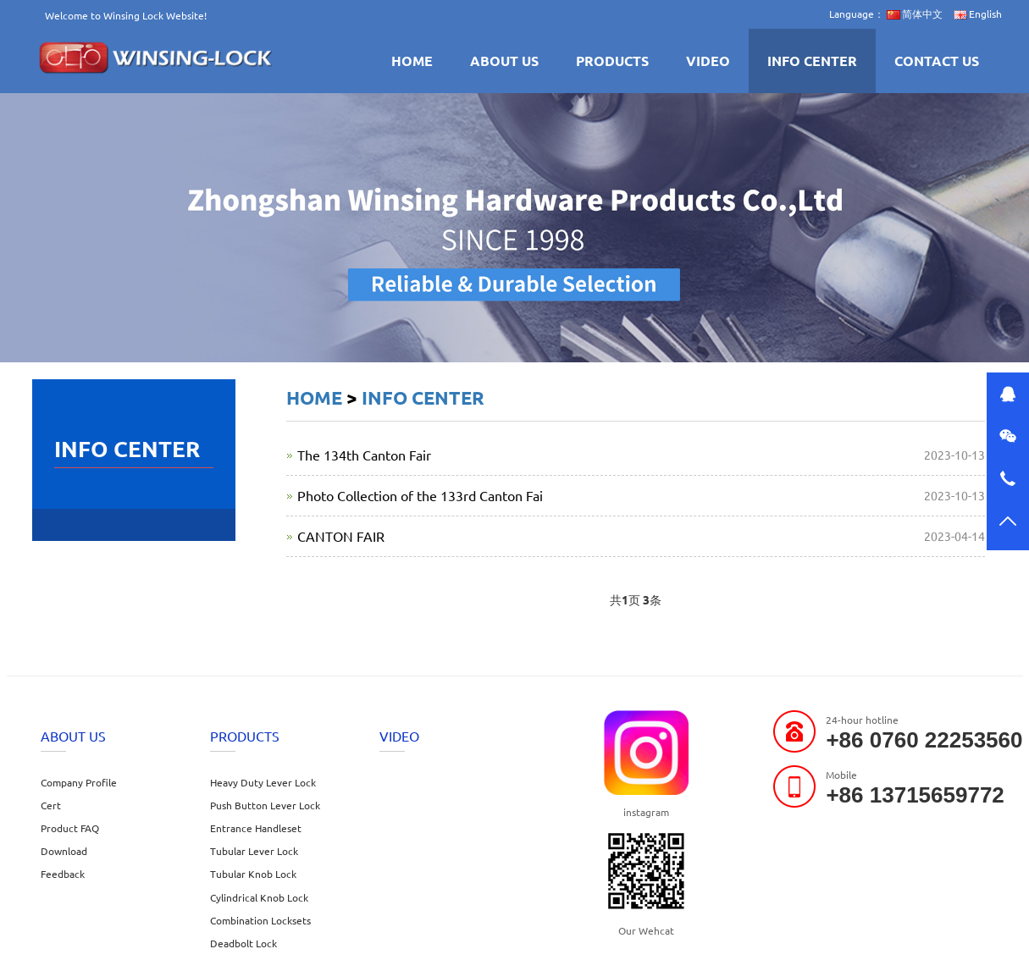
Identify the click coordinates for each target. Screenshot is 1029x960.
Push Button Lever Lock (265, 805)
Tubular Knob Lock (253, 873)
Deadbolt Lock (243, 943)
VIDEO (708, 60)
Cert (51, 805)
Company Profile (79, 782)
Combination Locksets (260, 920)
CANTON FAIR (340, 535)
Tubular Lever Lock (254, 851)
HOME (412, 60)
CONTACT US (936, 60)
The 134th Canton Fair (364, 454)
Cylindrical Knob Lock (259, 897)
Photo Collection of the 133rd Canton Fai (420, 495)
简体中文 (915, 13)
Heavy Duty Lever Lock (263, 782)
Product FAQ (70, 828)
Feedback (63, 873)
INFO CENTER (812, 60)
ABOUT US (504, 60)
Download (64, 851)
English (978, 13)
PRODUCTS (612, 60)
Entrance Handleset (256, 828)
